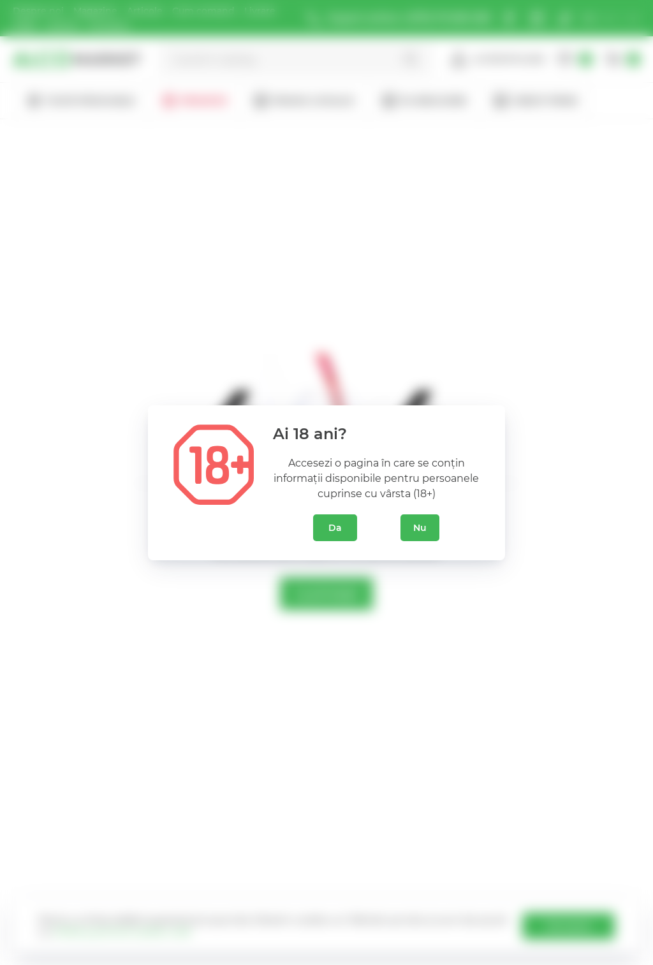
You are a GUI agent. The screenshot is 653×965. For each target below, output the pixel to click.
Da (335, 527)
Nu (420, 527)
